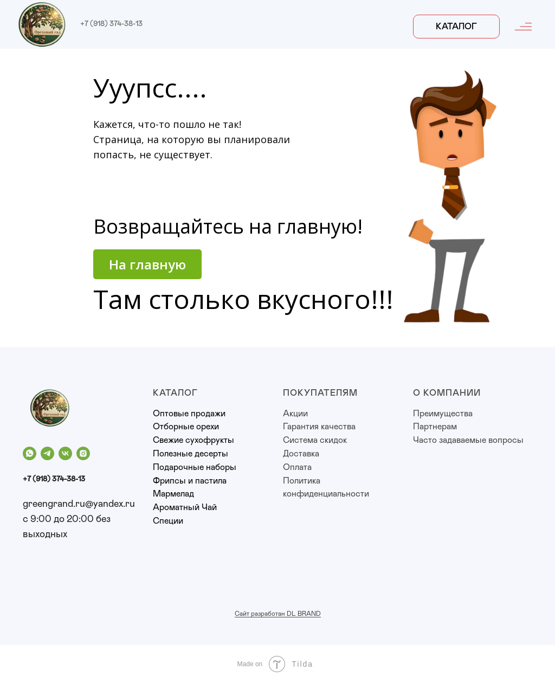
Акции (295, 413)
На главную (147, 264)
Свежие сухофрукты (193, 440)
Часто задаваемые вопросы (468, 440)
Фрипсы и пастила (190, 480)
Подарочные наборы (194, 467)
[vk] (65, 453)
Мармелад (173, 493)
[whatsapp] (29, 453)
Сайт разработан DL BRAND (278, 613)
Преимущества (443, 413)
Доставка (301, 453)
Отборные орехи (186, 426)
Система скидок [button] (315, 440)
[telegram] (47, 453)
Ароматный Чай (185, 507)
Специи (168, 521)
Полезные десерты (190, 453)
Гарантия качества (319, 426)
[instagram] (83, 453)
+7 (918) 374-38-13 (111, 24)
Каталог (456, 26)
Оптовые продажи (189, 413)
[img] (42, 24)
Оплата (297, 467)
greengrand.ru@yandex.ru (79, 504)
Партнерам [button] (435, 426)
